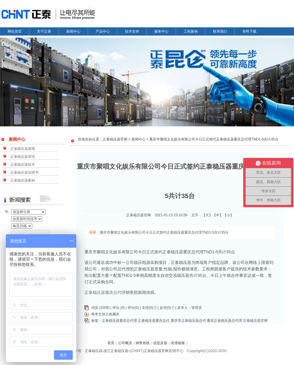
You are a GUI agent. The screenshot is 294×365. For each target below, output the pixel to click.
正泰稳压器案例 (22, 180)
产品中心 (103, 31)
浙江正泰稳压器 (116, 351)
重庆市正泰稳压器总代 (188, 321)
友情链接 (178, 343)
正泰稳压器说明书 (24, 172)
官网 (164, 351)
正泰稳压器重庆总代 (154, 321)
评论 (115, 308)
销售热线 (143, 343)
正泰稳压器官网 (255, 321)
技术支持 (132, 31)
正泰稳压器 (93, 351)
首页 (110, 343)
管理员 (196, 308)
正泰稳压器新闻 (22, 149)
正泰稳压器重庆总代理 (119, 321)
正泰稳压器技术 (22, 165)
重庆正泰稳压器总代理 (224, 321)
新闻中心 (73, 31)
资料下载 (249, 31)
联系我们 (220, 31)
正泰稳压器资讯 (22, 157)
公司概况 (125, 343)
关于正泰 (44, 31)
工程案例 (191, 31)
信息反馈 (160, 343)
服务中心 (161, 31)
